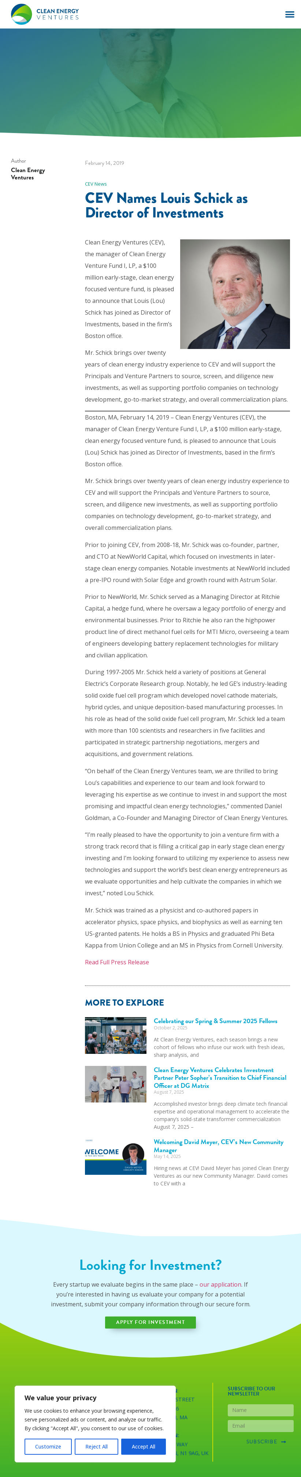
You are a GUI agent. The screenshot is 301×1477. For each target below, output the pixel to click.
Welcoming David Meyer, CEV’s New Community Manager (218, 1146)
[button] (289, 14)
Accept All (143, 1446)
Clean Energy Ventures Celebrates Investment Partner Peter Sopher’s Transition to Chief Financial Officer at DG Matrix (220, 1077)
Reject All (96, 1446)
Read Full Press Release (117, 962)
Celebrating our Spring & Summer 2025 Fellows (216, 1021)
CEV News (96, 184)
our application (220, 1284)
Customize (48, 1446)
